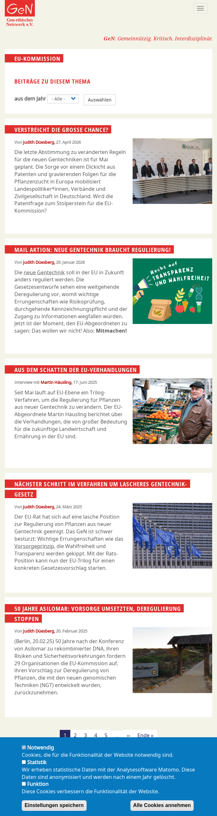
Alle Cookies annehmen (162, 805)
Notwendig (40, 747)
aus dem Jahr (30, 98)
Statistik (37, 762)
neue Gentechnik (44, 272)
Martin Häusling (56, 382)
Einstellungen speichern (54, 805)
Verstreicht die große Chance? (61, 129)
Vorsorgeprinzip (34, 546)
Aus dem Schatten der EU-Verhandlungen (75, 370)
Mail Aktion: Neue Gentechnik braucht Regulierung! (92, 250)
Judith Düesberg (38, 142)
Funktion (38, 784)
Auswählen (100, 100)
